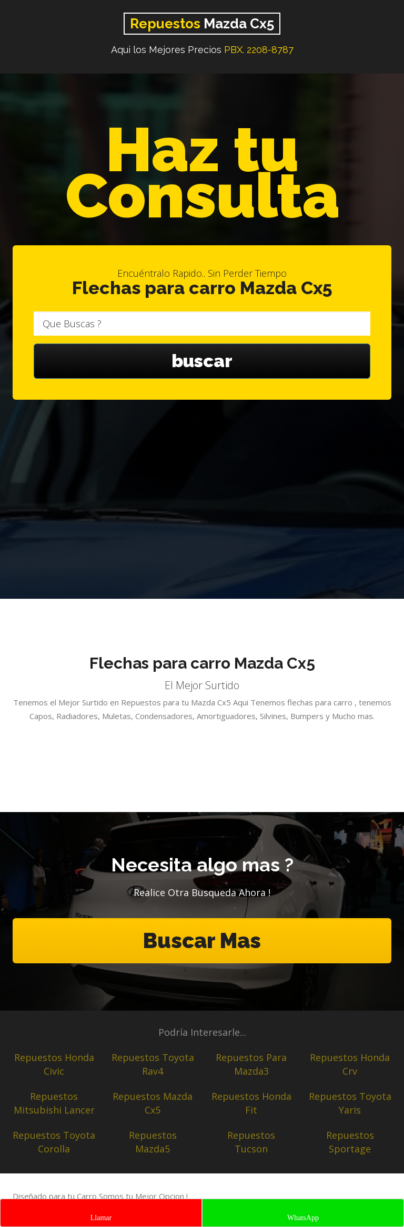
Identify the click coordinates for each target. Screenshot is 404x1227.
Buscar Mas (202, 940)
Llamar (101, 1218)
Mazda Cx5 (202, 24)
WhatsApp (303, 1218)
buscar (202, 360)
